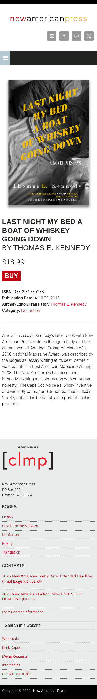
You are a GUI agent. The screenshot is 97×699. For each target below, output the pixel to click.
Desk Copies (11, 647)
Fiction (7, 517)
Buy (11, 275)
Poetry (7, 543)
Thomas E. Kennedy (68, 304)
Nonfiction (30, 310)
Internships (11, 665)
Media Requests (15, 656)
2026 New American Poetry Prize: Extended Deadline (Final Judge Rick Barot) (47, 578)
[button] (5, 58)
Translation (11, 552)
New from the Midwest (20, 526)
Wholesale (10, 639)
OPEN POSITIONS (16, 674)
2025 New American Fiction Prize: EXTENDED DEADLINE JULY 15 (41, 596)
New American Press (49, 691)
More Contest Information (23, 612)
